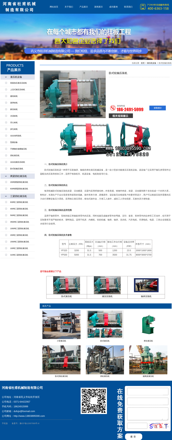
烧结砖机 (14, 96)
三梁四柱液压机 (18, 196)
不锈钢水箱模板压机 (18, 149)
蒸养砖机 (14, 103)
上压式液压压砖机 (17, 89)
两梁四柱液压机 (18, 176)
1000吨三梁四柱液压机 (19, 228)
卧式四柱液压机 (61, 376)
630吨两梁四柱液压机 (19, 189)
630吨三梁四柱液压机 (19, 202)
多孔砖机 (14, 129)
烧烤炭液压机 (148, 376)
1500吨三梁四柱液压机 (19, 242)
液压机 (24, 7)
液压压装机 (107, 296)
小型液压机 (61, 341)
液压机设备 (151, 63)
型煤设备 (14, 142)
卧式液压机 (66, 296)
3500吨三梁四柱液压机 (19, 222)
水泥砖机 (14, 116)
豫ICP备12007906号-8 (29, 423)
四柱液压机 (104, 376)
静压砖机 (14, 109)
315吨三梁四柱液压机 (19, 255)
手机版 (5, 423)
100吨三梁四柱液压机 (19, 248)
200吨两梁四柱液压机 (19, 182)
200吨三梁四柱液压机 (19, 235)
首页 (143, 63)
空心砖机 (14, 122)
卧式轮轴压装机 (16, 169)
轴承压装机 (146, 296)
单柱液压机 (148, 341)
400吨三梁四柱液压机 (19, 209)
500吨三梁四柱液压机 (19, 215)
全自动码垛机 (15, 136)
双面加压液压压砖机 (18, 83)
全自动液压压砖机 (17, 162)
